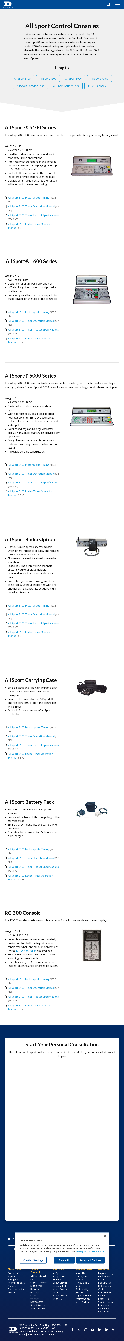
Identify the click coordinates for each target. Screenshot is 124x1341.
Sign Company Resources (105, 1304)
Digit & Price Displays (36, 1287)
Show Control (60, 1282)
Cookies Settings (33, 1260)
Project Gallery (83, 1298)
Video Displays (37, 1308)
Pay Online (103, 1311)
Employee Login (106, 1273)
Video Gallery (82, 1302)
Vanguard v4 (59, 1285)
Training (12, 1292)
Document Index (16, 1289)
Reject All (64, 1260)
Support (12, 1276)
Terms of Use (47, 1331)
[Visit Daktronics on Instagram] (85, 1329)
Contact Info (14, 1273)
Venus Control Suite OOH (60, 1297)
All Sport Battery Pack (66, 86)
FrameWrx (58, 1279)
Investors (80, 1279)
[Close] (104, 1236)
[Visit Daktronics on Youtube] (93, 1329)
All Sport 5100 (22, 78)
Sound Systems (38, 1304)
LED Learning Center (104, 1287)
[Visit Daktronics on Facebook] (73, 1329)
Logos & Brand (83, 1295)
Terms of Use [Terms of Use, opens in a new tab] (97, 1251)
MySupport (13, 1279)
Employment (82, 1276)
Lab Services (104, 1282)
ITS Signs (35, 1298)
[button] (117, 4)
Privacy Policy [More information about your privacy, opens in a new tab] (83, 1251)
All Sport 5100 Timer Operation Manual (31, 206)
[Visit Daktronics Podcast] (106, 1329)
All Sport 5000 (73, 78)
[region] (62, 1250)
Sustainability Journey (82, 1291)
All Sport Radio (99, 78)
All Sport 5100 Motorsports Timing (28, 197)
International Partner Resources (104, 1295)
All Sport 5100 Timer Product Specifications (33, 215)
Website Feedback (27, 1331)
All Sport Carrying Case (30, 86)
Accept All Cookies (90, 1260)
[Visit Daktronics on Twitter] (79, 1329)
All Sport (57, 1273)
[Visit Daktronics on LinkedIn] (99, 1329)
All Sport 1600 (48, 78)
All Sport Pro (59, 1276)
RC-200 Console (97, 86)
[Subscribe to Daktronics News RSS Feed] (113, 1329)
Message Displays (34, 1294)
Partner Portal (105, 1308)
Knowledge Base (16, 1282)
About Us (80, 1273)
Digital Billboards (38, 1282)
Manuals (12, 1285)
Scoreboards (36, 1301)
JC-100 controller (26, 950)
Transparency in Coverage (41, 1334)
